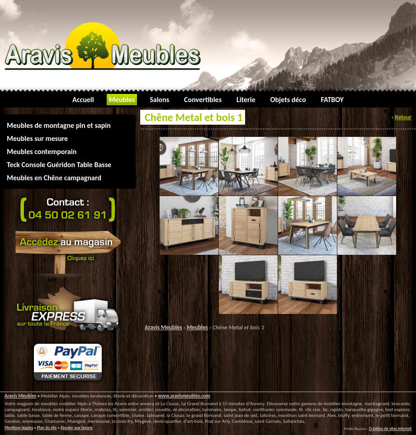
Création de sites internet (390, 428)
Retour (403, 117)
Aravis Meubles (163, 327)
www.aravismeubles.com (184, 396)
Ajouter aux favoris (77, 427)
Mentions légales (19, 427)
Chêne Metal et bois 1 (238, 327)
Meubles (197, 327)
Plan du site (47, 427)
